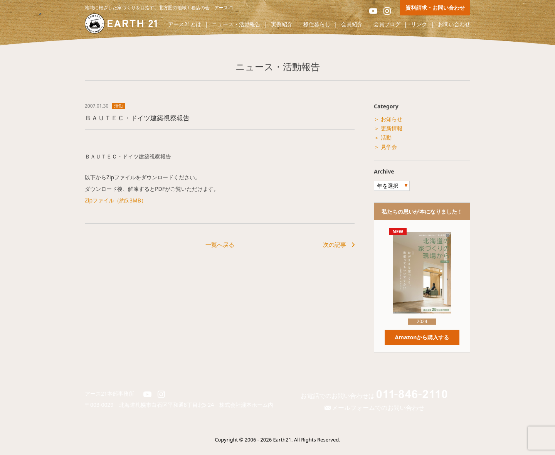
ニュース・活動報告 (236, 24)
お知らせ (391, 119)
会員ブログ (386, 24)
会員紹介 (352, 24)
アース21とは (184, 24)
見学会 (389, 146)
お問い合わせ (454, 24)
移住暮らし (316, 24)
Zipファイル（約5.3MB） (115, 200)
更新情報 (391, 128)
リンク (419, 24)
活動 (118, 106)
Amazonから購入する (422, 337)
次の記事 (334, 244)
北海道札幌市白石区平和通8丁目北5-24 (169, 404)
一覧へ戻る (219, 244)
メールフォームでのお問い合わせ (373, 407)
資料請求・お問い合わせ (435, 7)
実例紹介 (282, 24)
